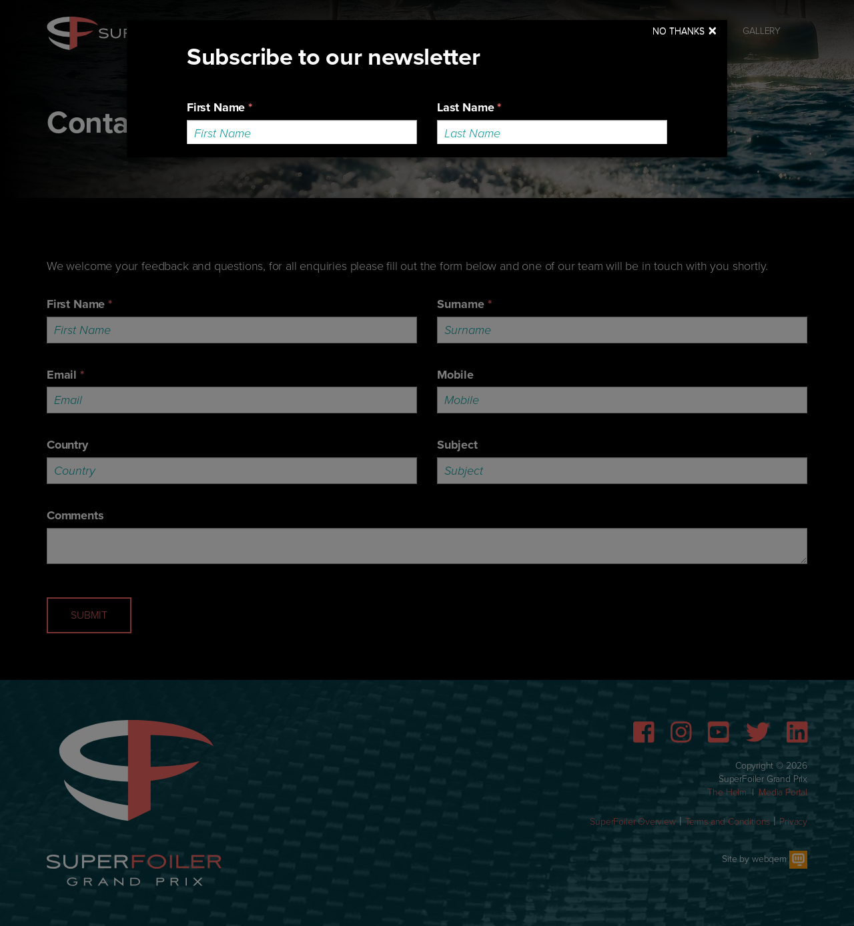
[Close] (685, 31)
